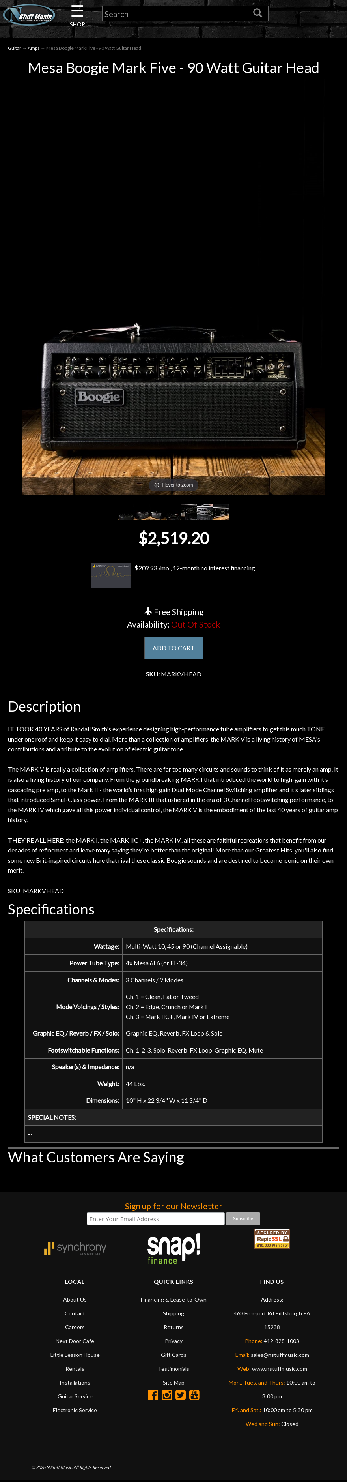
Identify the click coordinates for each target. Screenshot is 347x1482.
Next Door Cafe (75, 1342)
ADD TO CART (174, 648)
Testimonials (173, 1369)
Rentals (74, 1369)
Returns (174, 1328)
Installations (75, 1383)
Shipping (173, 1314)
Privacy (174, 1342)
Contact (75, 1314)
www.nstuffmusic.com (279, 1369)
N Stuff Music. (59, 1468)
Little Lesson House (75, 1356)
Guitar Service (75, 1397)
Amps (34, 48)
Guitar (14, 48)
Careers (75, 1328)
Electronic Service (75, 1411)
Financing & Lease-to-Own (174, 1300)
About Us (75, 1300)
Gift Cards (174, 1356)
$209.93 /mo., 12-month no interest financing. (173, 575)
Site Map (174, 1383)
